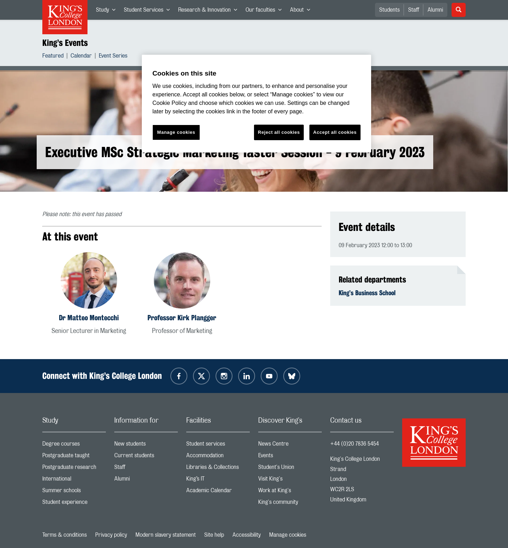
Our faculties (266, 11)
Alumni (435, 10)
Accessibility (246, 535)
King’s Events (65, 43)
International (74, 480)
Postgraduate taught (74, 457)
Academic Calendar (218, 492)
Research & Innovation (209, 11)
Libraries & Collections (218, 468)
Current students (146, 457)
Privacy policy (111, 535)
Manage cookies (287, 535)
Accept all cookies (335, 132)
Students (389, 10)
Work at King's (290, 492)
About (302, 11)
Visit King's (290, 480)
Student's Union (290, 468)
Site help (214, 535)
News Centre (290, 445)
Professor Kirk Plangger (181, 317)
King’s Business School (367, 292)
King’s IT (218, 480)
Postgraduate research (74, 468)
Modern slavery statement (165, 535)
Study (108, 11)
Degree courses (74, 445)
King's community (290, 503)
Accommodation (218, 457)
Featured (53, 56)
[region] (256, 104)
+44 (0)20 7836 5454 (354, 444)
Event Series (113, 56)
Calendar (81, 56)
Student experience (74, 503)
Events (290, 457)
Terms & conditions (64, 535)
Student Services (149, 11)
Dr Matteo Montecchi (89, 317)
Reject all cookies (279, 132)
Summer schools (74, 492)
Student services (218, 445)
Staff (413, 10)
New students (146, 445)
